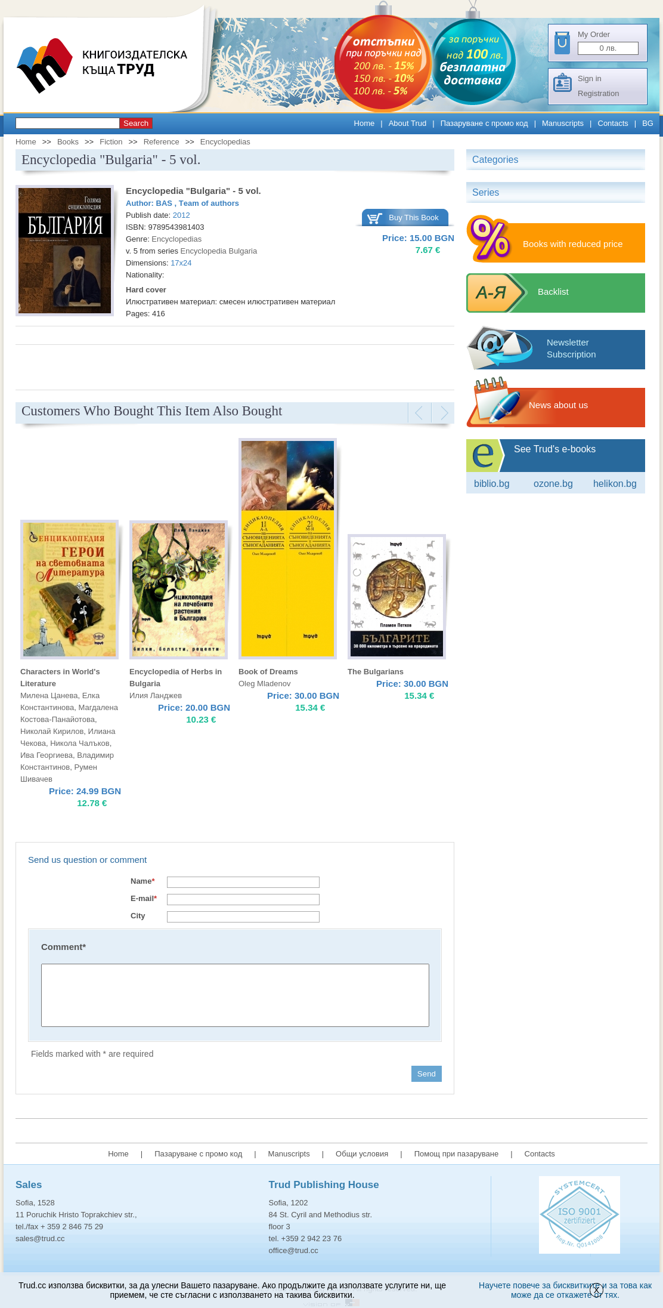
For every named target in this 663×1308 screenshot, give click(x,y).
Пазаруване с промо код (484, 123)
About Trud (408, 123)
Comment (63, 947)
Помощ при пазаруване (456, 1153)
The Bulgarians (376, 671)
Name (142, 881)
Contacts (613, 123)
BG (647, 123)
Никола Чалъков (79, 743)
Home (364, 123)
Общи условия (362, 1153)
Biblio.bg (492, 484)
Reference (161, 141)
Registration (598, 93)
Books (68, 141)
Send (426, 1073)
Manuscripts (563, 123)
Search (135, 123)
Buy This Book (414, 217)
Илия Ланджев (155, 695)
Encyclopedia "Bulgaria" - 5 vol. (193, 191)
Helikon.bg (615, 484)
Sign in (590, 78)
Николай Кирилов (51, 731)
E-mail (144, 898)
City (138, 915)
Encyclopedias (225, 141)
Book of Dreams (268, 671)
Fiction (111, 141)
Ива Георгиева (46, 755)
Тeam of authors (209, 203)
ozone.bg (553, 484)
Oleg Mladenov (264, 683)
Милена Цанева (49, 695)
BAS (165, 203)
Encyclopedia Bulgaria (219, 250)
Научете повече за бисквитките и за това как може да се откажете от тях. (565, 1290)
